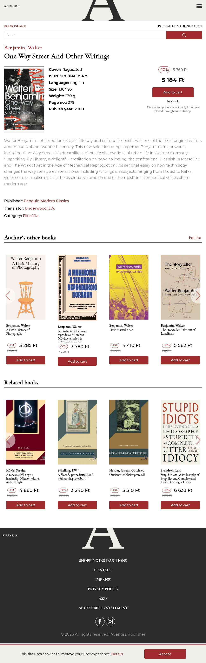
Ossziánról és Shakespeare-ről (127, 475)
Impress (103, 579)
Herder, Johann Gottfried (127, 470)
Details (117, 654)
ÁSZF (103, 598)
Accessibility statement (103, 608)
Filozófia (31, 216)
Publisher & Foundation (180, 26)
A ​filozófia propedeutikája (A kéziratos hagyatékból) (76, 477)
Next (198, 295)
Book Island (15, 26)
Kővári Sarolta (16, 470)
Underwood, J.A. (40, 208)
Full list (195, 237)
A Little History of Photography (17, 332)
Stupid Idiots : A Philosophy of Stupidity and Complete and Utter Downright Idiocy (180, 478)
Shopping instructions (103, 560)
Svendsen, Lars (171, 470)
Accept (165, 654)
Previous (7, 295)
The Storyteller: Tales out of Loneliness (178, 332)
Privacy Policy (103, 589)
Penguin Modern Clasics (46, 201)
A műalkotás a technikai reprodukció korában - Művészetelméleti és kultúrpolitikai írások (72, 336)
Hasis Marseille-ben (121, 330)
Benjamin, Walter (23, 47)
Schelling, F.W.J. (69, 470)
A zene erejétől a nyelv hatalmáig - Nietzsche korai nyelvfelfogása (23, 478)
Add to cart (173, 92)
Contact (103, 570)
